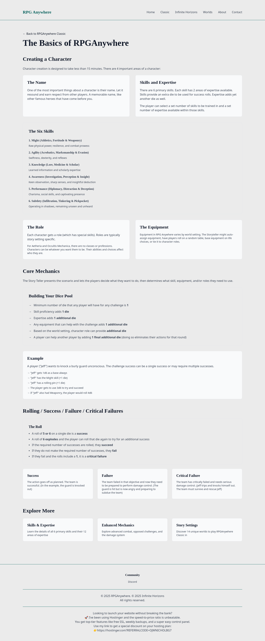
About (222, 12)
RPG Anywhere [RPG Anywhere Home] (37, 12)
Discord (132, 581)
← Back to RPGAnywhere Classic (44, 34)
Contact (237, 12)
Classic (164, 12)
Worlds (207, 12)
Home (151, 12)
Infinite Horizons (186, 12)
